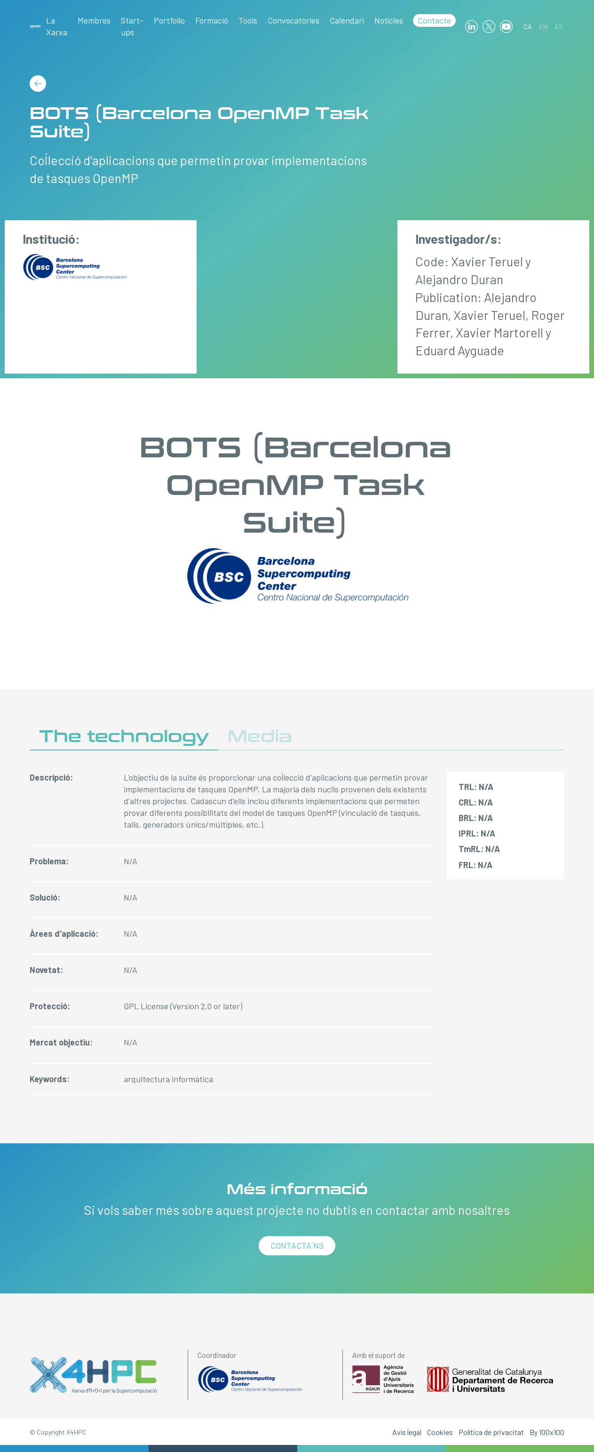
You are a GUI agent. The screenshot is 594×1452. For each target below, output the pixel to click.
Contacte (434, 20)
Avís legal (406, 1432)
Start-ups (132, 26)
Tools (247, 20)
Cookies (440, 1432)
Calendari (347, 20)
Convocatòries (293, 20)
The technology (124, 736)
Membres (94, 20)
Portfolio (169, 20)
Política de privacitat (491, 1432)
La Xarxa (56, 26)
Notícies (388, 20)
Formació (211, 20)
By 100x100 (547, 1432)
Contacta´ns (297, 1245)
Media (260, 736)
